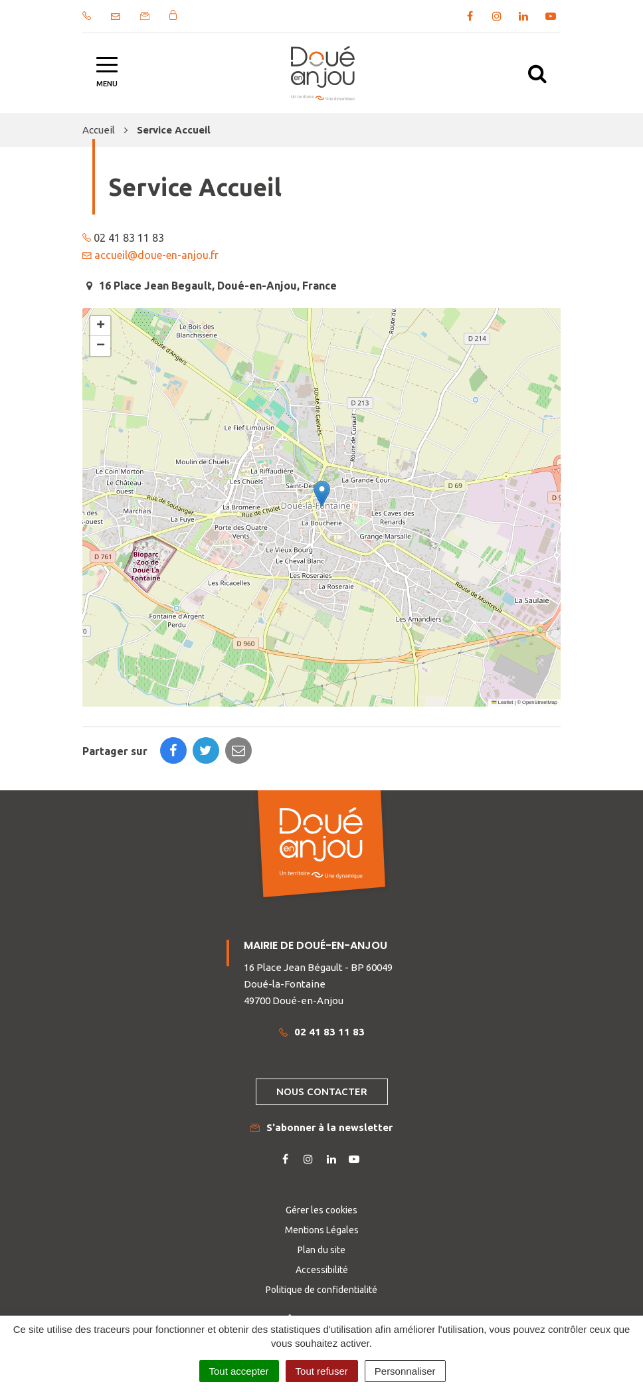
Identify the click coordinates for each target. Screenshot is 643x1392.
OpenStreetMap (539, 702)
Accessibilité (322, 1269)
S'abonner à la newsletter (321, 1127)
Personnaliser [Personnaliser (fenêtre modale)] (405, 1371)
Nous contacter (321, 1091)
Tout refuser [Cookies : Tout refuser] (322, 1371)
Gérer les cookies (321, 1210)
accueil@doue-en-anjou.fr (156, 255)
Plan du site (321, 1250)
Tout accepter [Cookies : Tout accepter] (239, 1371)
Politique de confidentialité (321, 1289)
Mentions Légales (322, 1230)
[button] (322, 493)
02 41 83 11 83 (322, 1031)
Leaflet (502, 702)
